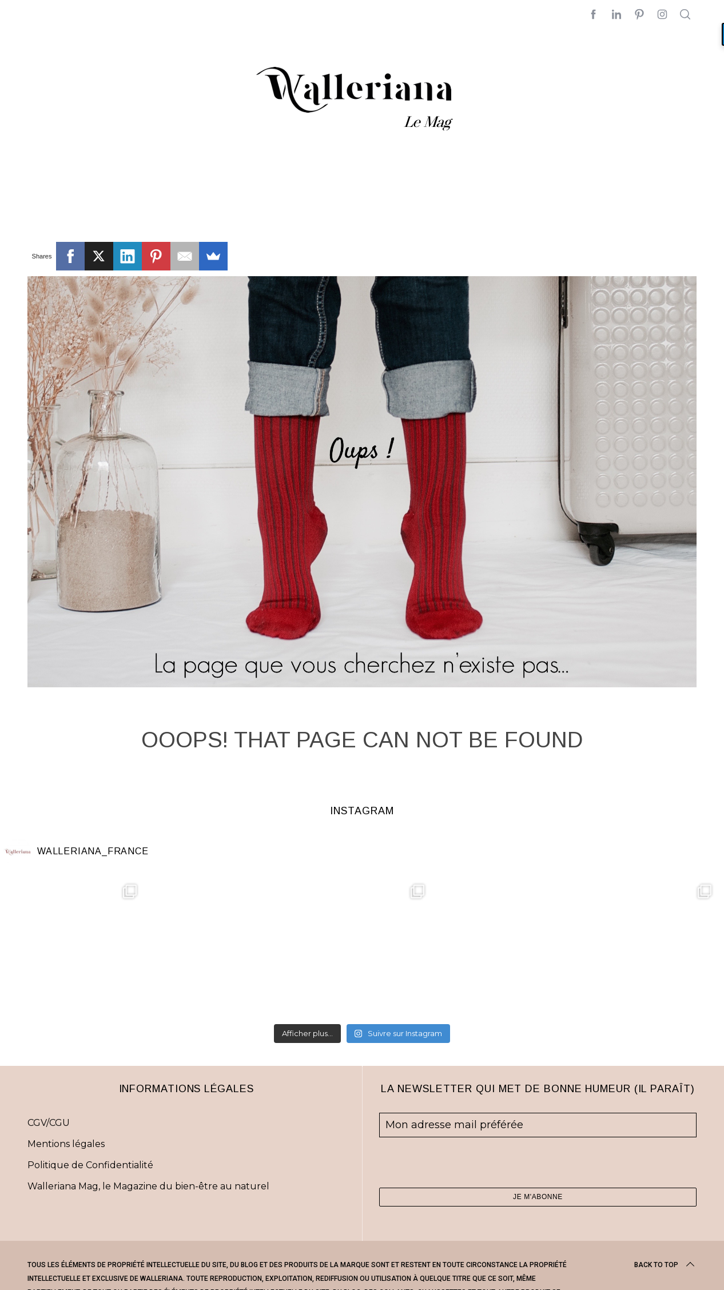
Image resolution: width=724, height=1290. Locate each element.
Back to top (665, 1265)
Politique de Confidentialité (90, 1165)
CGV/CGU (48, 1122)
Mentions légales (66, 1143)
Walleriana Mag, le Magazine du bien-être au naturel (148, 1186)
